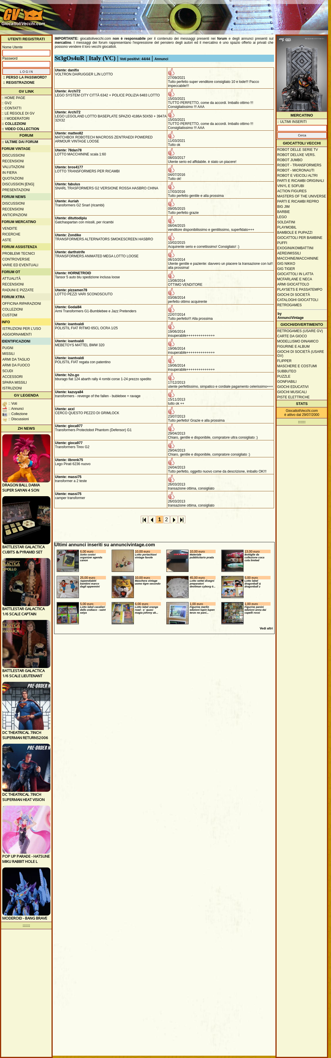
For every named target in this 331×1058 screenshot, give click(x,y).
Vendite (9, 229)
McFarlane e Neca (294, 279)
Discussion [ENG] (18, 184)
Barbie (283, 212)
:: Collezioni (14, 124)
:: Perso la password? (25, 77)
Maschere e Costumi (297, 366)
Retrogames (289, 305)
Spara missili (14, 382)
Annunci (161, 59)
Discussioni (13, 155)
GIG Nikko (286, 264)
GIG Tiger (286, 269)
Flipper (284, 361)
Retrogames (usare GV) (300, 331)
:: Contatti (11, 108)
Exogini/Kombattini (295, 248)
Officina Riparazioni (21, 304)
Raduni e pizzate (18, 290)
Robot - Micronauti (295, 170)
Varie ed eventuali (20, 265)
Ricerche (11, 234)
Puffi (282, 243)
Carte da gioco (292, 336)
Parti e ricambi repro (298, 201)
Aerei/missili (289, 253)
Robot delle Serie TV (297, 150)
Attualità (11, 279)
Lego (282, 217)
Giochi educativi (293, 387)
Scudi (7, 371)
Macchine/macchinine (297, 258)
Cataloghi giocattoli (297, 300)
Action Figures (292, 191)
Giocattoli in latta (295, 274)
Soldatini (286, 222)
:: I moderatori (16, 119)
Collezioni (12, 309)
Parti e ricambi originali (300, 181)
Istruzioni (12, 388)
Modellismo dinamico (297, 341)
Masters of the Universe (301, 196)
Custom (9, 315)
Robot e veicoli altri (297, 176)
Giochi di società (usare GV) (300, 354)
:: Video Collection (20, 129)
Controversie (16, 259)
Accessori (12, 377)
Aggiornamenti (17, 334)
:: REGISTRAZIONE (19, 83)
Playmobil (286, 227)
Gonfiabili (286, 382)
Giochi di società (293, 295)
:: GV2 (7, 103)
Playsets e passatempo (299, 290)
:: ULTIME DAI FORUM (20, 142)
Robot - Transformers (299, 165)
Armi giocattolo (293, 284)
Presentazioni (16, 190)
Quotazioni (13, 178)
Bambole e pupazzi (294, 233)
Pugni (7, 348)
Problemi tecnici (18, 254)
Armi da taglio (16, 359)
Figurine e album (293, 347)
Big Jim (283, 207)
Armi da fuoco (16, 365)
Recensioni (13, 161)
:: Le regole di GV (18, 113)
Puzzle (283, 376)
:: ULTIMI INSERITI (292, 122)
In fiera (9, 173)
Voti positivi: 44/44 (135, 59)
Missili (8, 354)
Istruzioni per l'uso (21, 329)
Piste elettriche (293, 397)
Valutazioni (13, 167)
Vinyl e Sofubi (290, 186)
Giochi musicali (292, 392)
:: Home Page (13, 98)
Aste (6, 240)
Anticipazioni (14, 215)
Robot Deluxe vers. (296, 155)
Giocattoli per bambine (299, 238)
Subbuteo (286, 371)
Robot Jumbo (290, 160)
